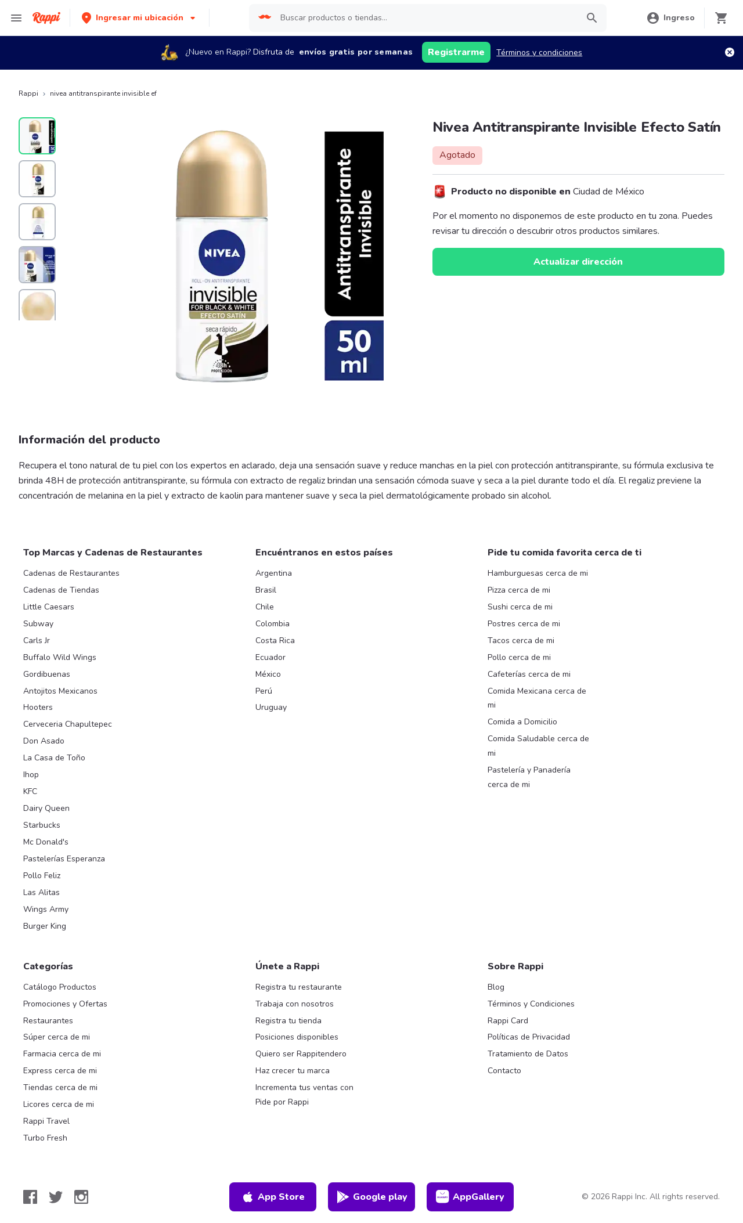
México (268, 674)
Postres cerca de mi (524, 623)
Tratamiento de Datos (528, 1053)
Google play (371, 1197)
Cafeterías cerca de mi (529, 674)
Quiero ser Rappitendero (301, 1053)
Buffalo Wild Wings (59, 657)
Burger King (44, 926)
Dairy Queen (46, 808)
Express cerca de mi (60, 1070)
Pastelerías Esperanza (64, 858)
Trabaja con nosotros (294, 1003)
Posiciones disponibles (296, 1036)
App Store (273, 1197)
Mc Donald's (45, 841)
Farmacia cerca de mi (62, 1053)
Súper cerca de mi (56, 1036)
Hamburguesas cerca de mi (538, 573)
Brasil (265, 590)
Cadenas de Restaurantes (71, 573)
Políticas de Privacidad (529, 1036)
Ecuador (270, 657)
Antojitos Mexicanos (60, 691)
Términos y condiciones (539, 52)
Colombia (272, 623)
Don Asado (43, 740)
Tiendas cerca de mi (60, 1087)
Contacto (504, 1070)
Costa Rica (275, 640)
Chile (264, 606)
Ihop (31, 774)
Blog (496, 987)
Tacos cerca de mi (521, 640)
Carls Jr (36, 640)
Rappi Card (508, 1020)
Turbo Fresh (45, 1137)
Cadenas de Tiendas (61, 590)
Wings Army (45, 909)
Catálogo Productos (59, 987)
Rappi (28, 93)
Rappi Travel (46, 1121)
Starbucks (41, 825)
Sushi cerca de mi (520, 606)
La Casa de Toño (54, 757)
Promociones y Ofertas (65, 1003)
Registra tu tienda (288, 1020)
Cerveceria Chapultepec (67, 724)
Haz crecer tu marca (292, 1070)
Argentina (273, 573)
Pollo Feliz (41, 875)
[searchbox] (425, 18)
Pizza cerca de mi (519, 590)
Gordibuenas (46, 674)
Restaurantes (48, 1020)
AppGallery (470, 1197)
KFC (30, 791)
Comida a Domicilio (522, 721)
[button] (140, 18)
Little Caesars (48, 606)
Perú (263, 691)
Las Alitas (41, 892)
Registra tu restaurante (298, 987)
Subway (38, 623)
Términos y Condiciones (531, 1003)
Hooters (38, 707)
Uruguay (271, 707)
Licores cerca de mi (58, 1104)
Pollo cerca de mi (519, 657)
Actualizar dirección (578, 261)
